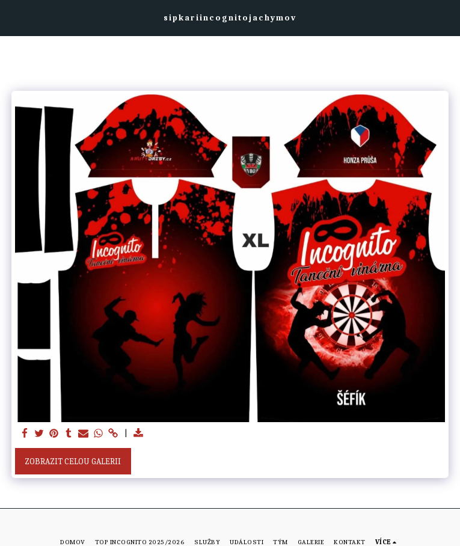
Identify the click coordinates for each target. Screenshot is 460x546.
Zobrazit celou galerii (73, 461)
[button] (13, 17)
